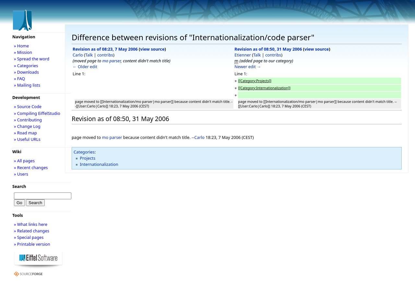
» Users (21, 174)
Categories (84, 152)
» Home (21, 46)
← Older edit (85, 66)
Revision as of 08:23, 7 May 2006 (105, 49)
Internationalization (99, 164)
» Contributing (28, 120)
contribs (105, 55)
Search (19, 186)
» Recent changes (31, 167)
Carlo (78, 55)
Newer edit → (247, 66)
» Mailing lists (27, 85)
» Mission (23, 52)
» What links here (30, 224)
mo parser (111, 61)
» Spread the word (31, 59)
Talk (89, 55)
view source (152, 49)
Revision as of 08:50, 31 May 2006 (268, 49)
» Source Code (28, 106)
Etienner (242, 55)
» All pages (24, 161)
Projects (87, 158)
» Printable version (32, 244)
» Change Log (27, 126)
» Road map (25, 133)
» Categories (26, 65)
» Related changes (31, 231)
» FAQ (19, 78)
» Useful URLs (27, 139)
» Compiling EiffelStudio (37, 113)
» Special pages (28, 237)
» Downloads (26, 72)
